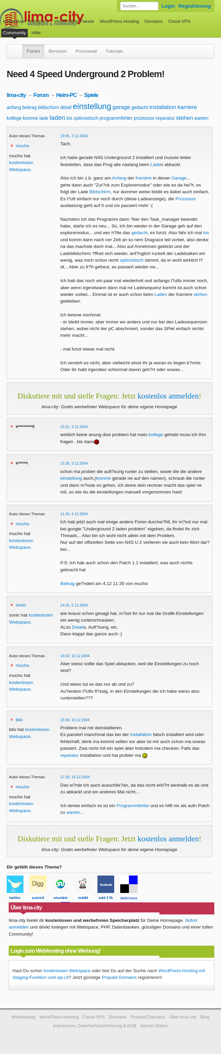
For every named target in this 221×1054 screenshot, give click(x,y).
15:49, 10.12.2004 (75, 720)
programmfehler (116, 118)
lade (44, 118)
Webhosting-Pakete (74, 21)
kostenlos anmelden (168, 395)
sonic (21, 605)
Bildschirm (99, 191)
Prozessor (185, 198)
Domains (154, 21)
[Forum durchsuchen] (139, 6)
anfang (14, 107)
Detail (78, 627)
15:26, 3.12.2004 (74, 463)
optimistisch (86, 118)
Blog (204, 1016)
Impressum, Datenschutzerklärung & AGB (94, 1025)
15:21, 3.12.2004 (74, 427)
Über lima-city (183, 1016)
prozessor (144, 118)
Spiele (91, 95)
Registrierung (194, 6)
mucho (22, 145)
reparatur (165, 118)
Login (168, 6)
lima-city (16, 95)
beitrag (29, 107)
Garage (179, 177)
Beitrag (67, 583)
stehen (184, 118)
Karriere (144, 177)
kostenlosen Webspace (67, 970)
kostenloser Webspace (26, 21)
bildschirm (48, 107)
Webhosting (24, 1016)
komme (30, 118)
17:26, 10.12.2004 (75, 777)
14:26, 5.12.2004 (74, 605)
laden (57, 117)
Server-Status (154, 1025)
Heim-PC (66, 95)
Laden (160, 294)
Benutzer (58, 51)
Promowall (86, 51)
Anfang (119, 177)
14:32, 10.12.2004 (75, 656)
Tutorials (114, 51)
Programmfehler (133, 805)
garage (121, 107)
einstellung (92, 106)
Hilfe (36, 32)
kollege (14, 118)
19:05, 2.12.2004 (74, 136)
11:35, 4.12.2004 (74, 514)
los (69, 118)
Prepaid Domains (119, 977)
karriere (187, 107)
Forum (33, 51)
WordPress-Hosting (119, 21)
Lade (155, 164)
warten (201, 118)
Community (14, 32)
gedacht (140, 107)
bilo (19, 719)
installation (162, 107)
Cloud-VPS (179, 21)
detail (65, 107)
